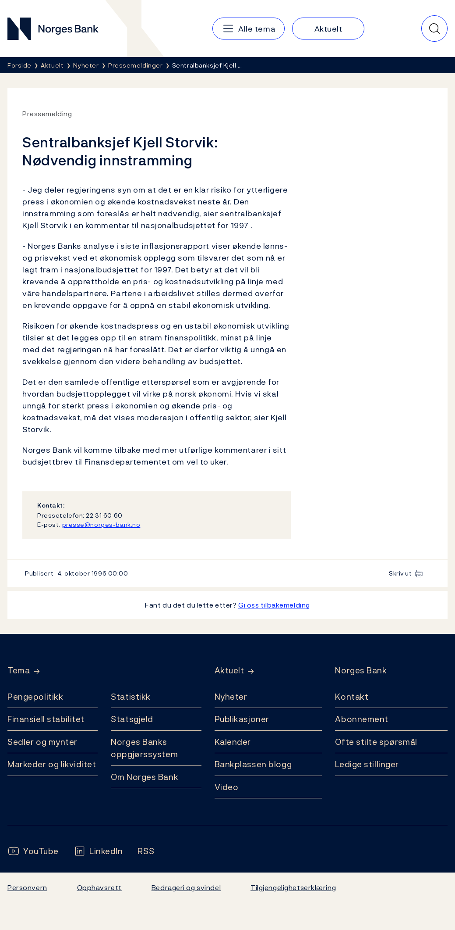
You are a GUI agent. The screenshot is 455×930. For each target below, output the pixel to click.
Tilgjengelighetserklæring (293, 887)
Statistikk (131, 696)
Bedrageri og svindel (186, 887)
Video (227, 787)
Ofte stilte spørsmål (376, 742)
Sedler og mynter (42, 742)
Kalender (233, 742)
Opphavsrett (99, 887)
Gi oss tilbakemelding (274, 605)
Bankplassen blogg (253, 764)
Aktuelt (229, 670)
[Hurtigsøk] (434, 28)
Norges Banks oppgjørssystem (144, 748)
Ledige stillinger (367, 764)
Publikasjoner (242, 719)
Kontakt (351, 696)
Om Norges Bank (144, 777)
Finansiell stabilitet (46, 719)
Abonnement (361, 719)
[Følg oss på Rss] (146, 851)
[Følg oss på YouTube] (33, 851)
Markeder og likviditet (51, 764)
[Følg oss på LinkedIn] (98, 851)
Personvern (27, 887)
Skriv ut (400, 573)
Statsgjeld (132, 719)
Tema (18, 670)
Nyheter (231, 696)
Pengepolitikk (35, 696)
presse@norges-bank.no (101, 524)
